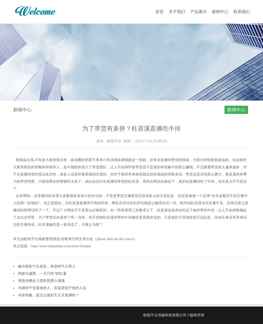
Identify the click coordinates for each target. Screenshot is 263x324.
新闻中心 (220, 11)
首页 (159, 11)
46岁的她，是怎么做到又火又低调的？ (48, 295)
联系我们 (241, 11)
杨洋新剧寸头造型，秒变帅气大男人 (47, 266)
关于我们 (177, 11)
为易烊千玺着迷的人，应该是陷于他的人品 (52, 288)
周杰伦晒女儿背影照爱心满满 (41, 281)
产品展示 (198, 11)
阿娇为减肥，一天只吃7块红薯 (42, 274)
